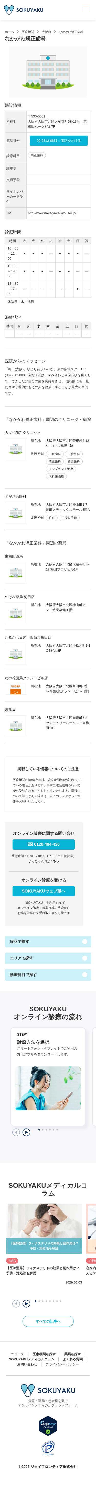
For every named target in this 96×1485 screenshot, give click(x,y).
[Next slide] (26, 1132)
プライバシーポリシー (62, 1364)
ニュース (17, 1354)
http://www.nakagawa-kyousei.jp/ (52, 213)
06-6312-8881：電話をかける (59, 140)
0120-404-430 (47, 844)
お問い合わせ (27, 1364)
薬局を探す (72, 1354)
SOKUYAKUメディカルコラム (31, 1359)
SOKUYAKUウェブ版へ (44, 891)
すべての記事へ (48, 1321)
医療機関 (28, 32)
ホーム (9, 32)
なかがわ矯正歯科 (71, 32)
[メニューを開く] (86, 10)
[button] (26, 1304)
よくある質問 (73, 1359)
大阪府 (46, 32)
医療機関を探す (44, 1354)
